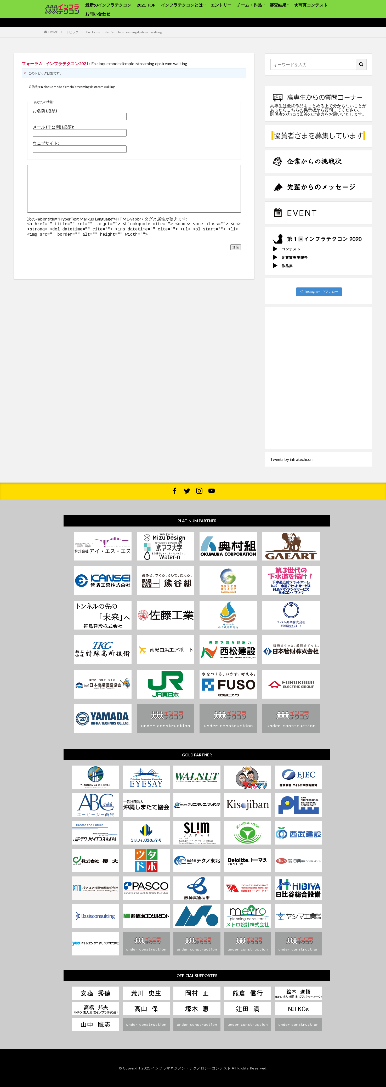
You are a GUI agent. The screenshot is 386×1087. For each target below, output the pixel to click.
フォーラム (32, 63)
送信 (235, 245)
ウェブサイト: (46, 143)
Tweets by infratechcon (291, 459)
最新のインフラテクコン (108, 4)
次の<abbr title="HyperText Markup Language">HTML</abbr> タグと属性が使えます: (107, 219)
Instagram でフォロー (319, 292)
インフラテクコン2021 (67, 63)
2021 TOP (146, 4)
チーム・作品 (249, 4)
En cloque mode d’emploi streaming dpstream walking (124, 32)
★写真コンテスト (311, 4)
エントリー (221, 4)
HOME (53, 32)
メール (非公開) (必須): (53, 126)
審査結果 (278, 4)
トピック (72, 32)
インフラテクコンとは (182, 4)
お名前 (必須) (45, 110)
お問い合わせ (97, 13)
